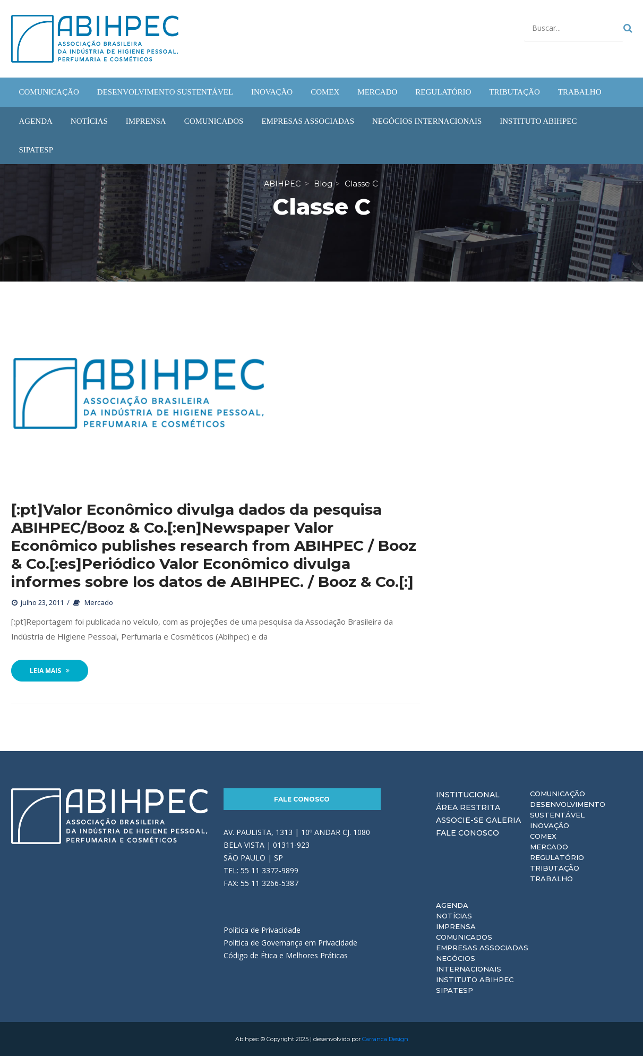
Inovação (549, 825)
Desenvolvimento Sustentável (567, 809)
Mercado (98, 602)
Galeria (503, 820)
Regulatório (557, 857)
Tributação (554, 868)
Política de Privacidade (262, 930)
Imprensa (456, 926)
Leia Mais (50, 670)
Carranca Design (385, 1039)
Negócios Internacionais (468, 963)
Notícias (454, 916)
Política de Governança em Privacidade (290, 943)
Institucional (468, 794)
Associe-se (460, 820)
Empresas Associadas (482, 947)
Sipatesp (454, 990)
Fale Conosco (302, 799)
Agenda (452, 905)
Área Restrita (468, 807)
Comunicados (464, 937)
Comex (543, 836)
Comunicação (557, 793)
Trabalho (551, 878)
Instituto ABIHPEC (474, 979)
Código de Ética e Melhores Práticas (286, 955)
